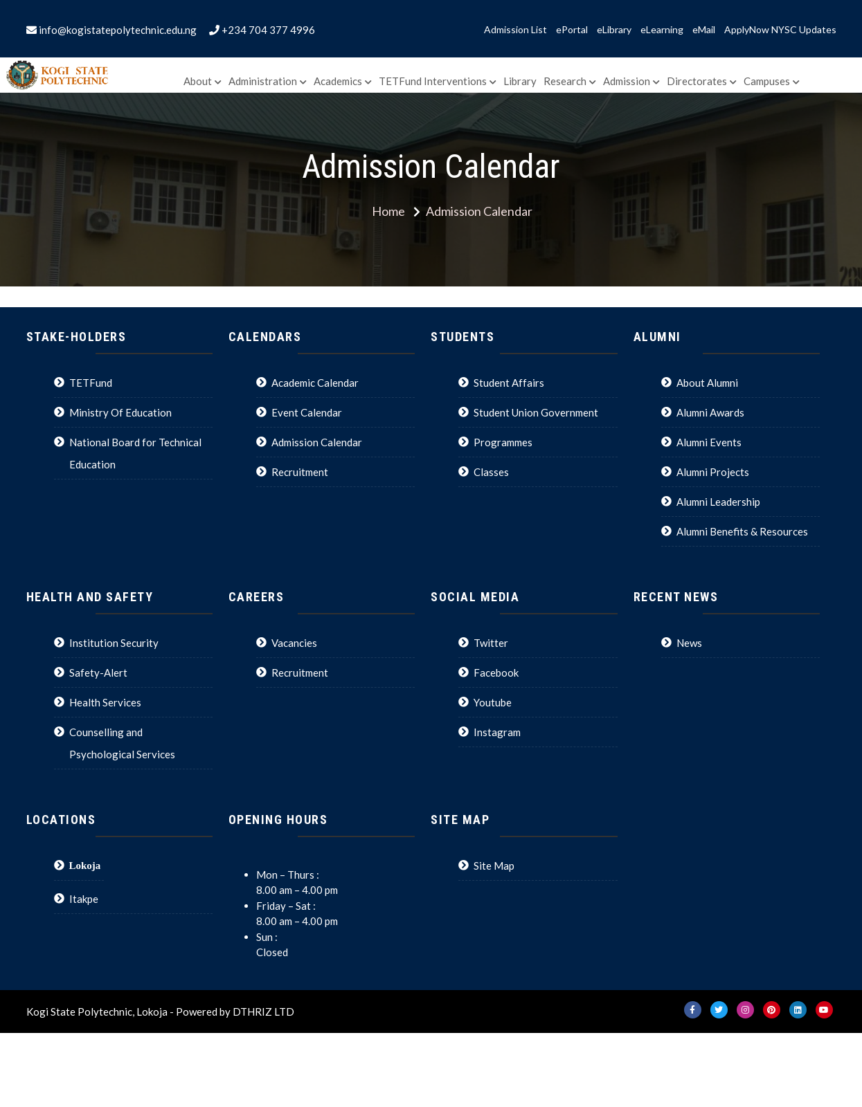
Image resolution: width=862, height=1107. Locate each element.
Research (565, 81)
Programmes (503, 442)
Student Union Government (536, 412)
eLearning (661, 30)
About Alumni (707, 382)
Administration (262, 81)
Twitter (491, 643)
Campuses (767, 81)
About (197, 81)
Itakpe (83, 899)
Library (520, 81)
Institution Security (114, 643)
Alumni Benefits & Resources (742, 531)
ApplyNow (746, 30)
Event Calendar (306, 412)
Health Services (105, 702)
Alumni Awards (710, 412)
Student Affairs (509, 382)
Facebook (496, 672)
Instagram (497, 732)
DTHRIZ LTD (263, 1011)
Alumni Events (709, 442)
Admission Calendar (316, 442)
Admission (626, 81)
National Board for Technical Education (135, 453)
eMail (703, 30)
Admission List (515, 30)
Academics (338, 81)
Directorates (697, 81)
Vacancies (294, 643)
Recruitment (299, 472)
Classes (491, 472)
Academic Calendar (315, 382)
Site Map (494, 865)
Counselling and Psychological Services (122, 743)
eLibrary (614, 30)
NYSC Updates (803, 30)
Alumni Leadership (718, 501)
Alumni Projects (712, 472)
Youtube (493, 702)
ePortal (572, 30)
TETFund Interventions (433, 81)
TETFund (90, 382)
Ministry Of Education (120, 412)
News (689, 643)
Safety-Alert (98, 672)
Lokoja (85, 865)
